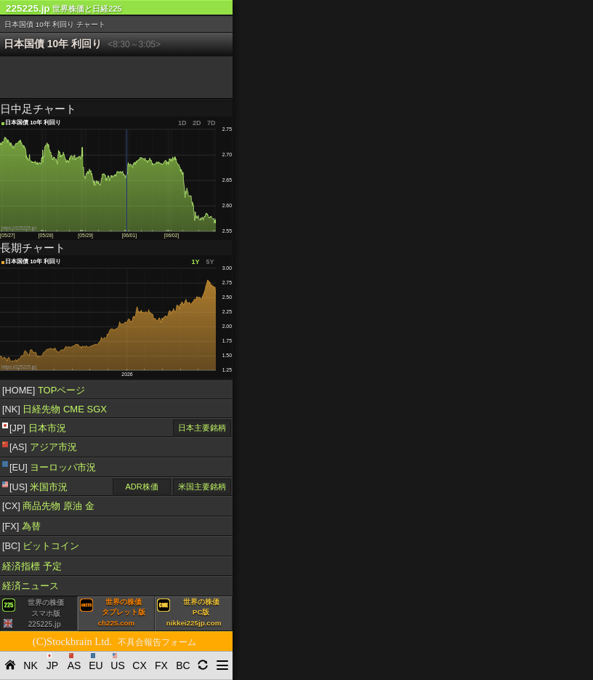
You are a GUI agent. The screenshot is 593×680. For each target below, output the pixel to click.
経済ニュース (30, 585)
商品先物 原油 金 (48, 505)
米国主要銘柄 (202, 486)
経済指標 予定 (32, 566)
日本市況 (34, 428)
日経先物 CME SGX (54, 409)
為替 (21, 526)
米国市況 (35, 487)
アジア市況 (39, 447)
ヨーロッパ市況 (49, 467)
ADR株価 (141, 486)
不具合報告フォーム (157, 642)
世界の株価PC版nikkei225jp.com (189, 612)
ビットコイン (40, 545)
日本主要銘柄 (202, 427)
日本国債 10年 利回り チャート (54, 24)
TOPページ (43, 390)
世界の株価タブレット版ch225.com (112, 612)
